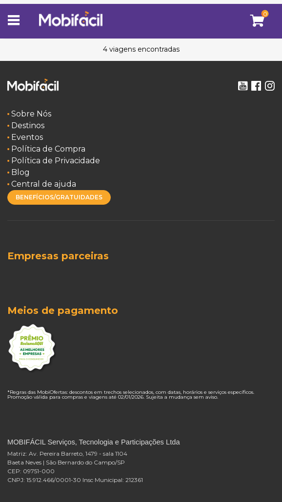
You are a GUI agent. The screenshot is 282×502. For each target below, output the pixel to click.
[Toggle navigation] (16, 21)
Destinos (27, 125)
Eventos (27, 137)
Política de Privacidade (55, 160)
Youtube (242, 86)
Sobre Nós (31, 113)
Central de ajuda (43, 184)
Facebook (256, 86)
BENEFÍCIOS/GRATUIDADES (59, 197)
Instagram (270, 86)
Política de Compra (48, 149)
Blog (20, 172)
